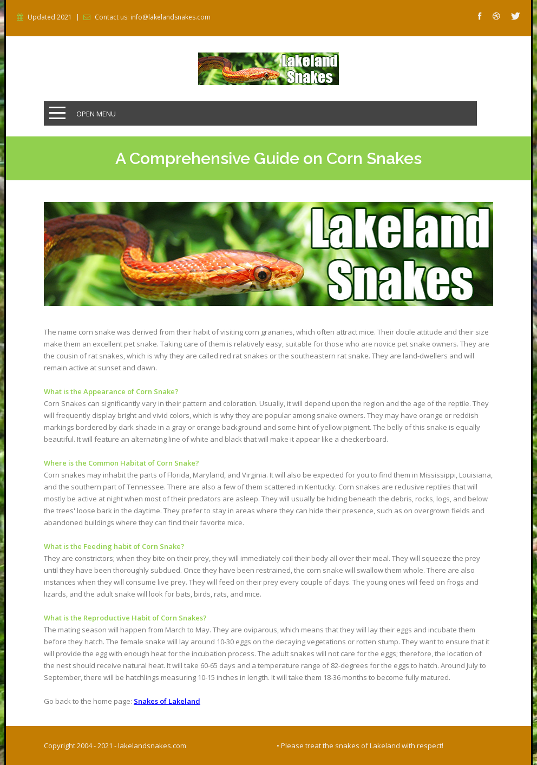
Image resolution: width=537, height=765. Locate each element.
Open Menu (96, 114)
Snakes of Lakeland (167, 701)
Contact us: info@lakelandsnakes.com (153, 17)
